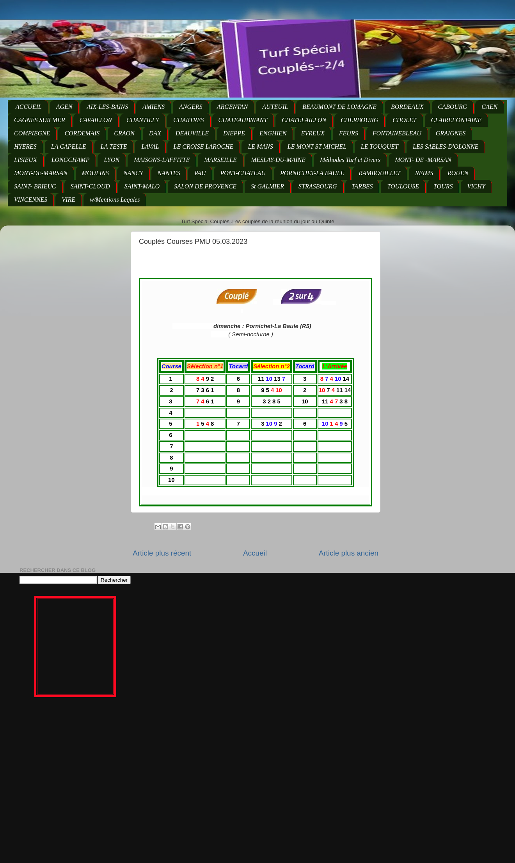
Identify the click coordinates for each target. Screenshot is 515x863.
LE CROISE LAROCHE (204, 146)
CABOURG (452, 106)
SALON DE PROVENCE (205, 186)
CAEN (489, 106)
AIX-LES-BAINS (107, 106)
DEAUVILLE (192, 133)
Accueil (255, 553)
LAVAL (150, 146)
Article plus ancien (348, 553)
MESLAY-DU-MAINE (278, 159)
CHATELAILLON (304, 120)
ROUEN (458, 173)
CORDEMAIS (81, 133)
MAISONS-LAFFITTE (162, 159)
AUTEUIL (275, 106)
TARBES (362, 186)
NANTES (169, 173)
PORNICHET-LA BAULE (312, 173)
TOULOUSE (403, 186)
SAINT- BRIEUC (35, 186)
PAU (200, 173)
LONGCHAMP (71, 159)
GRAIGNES (450, 133)
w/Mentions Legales (115, 199)
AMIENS (153, 106)
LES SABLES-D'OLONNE (445, 146)
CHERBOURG (359, 120)
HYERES (25, 146)
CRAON (124, 133)
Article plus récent (162, 553)
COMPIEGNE (32, 133)
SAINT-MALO (142, 186)
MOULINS (95, 173)
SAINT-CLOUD (90, 186)
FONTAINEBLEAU (397, 133)
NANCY (133, 173)
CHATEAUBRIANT (243, 120)
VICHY (476, 186)
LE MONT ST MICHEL (317, 146)
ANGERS (190, 106)
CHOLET (404, 120)
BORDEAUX (407, 106)
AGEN (64, 106)
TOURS (443, 186)
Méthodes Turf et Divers (350, 159)
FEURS (348, 133)
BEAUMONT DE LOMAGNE (339, 106)
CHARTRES (188, 120)
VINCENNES (30, 199)
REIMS (424, 173)
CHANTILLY (142, 120)
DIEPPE (234, 133)
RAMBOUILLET (380, 173)
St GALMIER (267, 186)
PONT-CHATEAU (242, 173)
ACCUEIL (29, 106)
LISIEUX (25, 159)
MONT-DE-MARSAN (40, 173)
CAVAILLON (96, 120)
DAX (155, 133)
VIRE (68, 199)
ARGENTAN (232, 106)
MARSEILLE (220, 159)
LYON (111, 159)
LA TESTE (114, 146)
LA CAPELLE (68, 146)
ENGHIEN (272, 133)
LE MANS (260, 146)
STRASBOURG (317, 186)
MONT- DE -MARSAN (423, 159)
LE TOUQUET (379, 146)
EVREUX (312, 133)
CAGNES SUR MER (39, 120)
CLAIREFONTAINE (456, 120)
